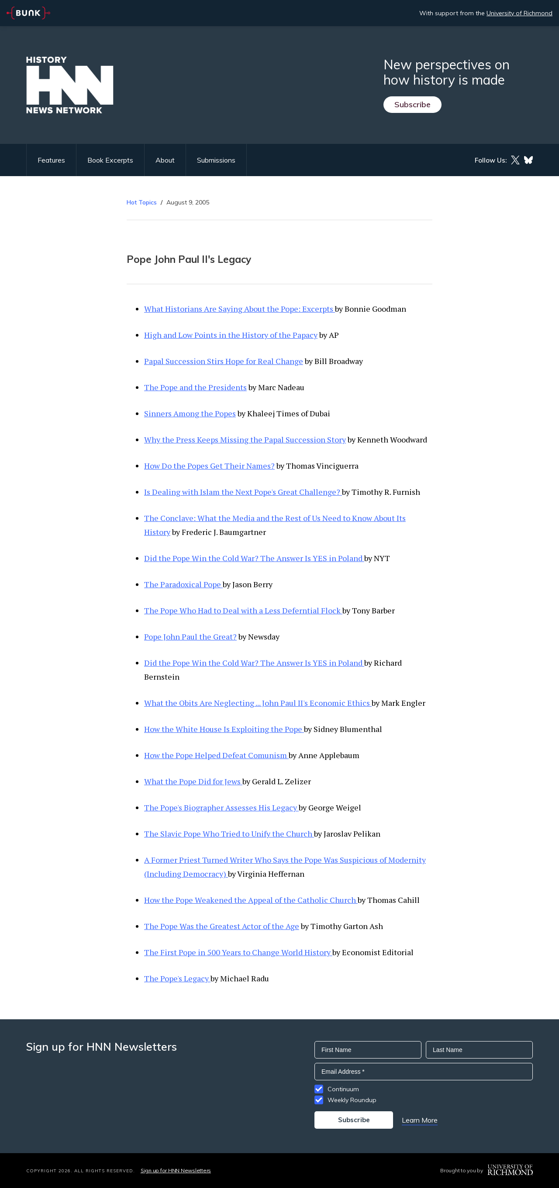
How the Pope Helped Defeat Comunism (216, 755)
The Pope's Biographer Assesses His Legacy (221, 807)
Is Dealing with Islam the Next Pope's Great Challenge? (243, 492)
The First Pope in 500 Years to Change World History (238, 952)
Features (51, 160)
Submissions (216, 160)
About (165, 160)
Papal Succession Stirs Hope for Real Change (223, 361)
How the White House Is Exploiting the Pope (224, 729)
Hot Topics (142, 202)
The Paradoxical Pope (183, 584)
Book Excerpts (110, 160)
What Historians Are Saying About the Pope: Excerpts (239, 308)
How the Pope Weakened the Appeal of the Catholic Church (251, 900)
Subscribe (412, 104)
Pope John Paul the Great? (190, 636)
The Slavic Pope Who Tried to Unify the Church (229, 833)
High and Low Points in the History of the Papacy (230, 335)
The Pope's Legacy (177, 978)
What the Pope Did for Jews (193, 781)
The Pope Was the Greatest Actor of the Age (221, 926)
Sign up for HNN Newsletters (176, 1170)
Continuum (343, 1089)
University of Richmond (519, 13)
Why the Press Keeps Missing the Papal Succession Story (245, 439)
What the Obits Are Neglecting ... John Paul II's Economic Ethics (258, 703)
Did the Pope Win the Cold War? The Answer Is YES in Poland (254, 558)
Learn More (420, 1120)
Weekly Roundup (352, 1100)
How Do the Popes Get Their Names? (209, 465)
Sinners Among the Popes (190, 413)
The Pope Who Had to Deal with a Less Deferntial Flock (243, 610)
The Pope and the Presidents (195, 387)
